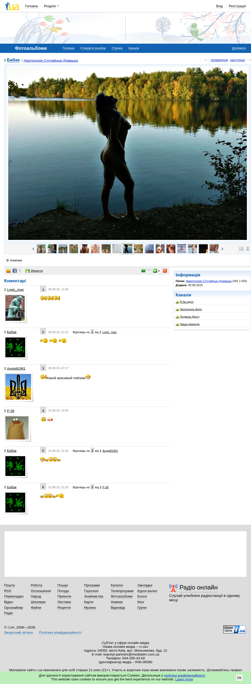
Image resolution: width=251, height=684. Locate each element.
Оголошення (41, 591)
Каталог (117, 585)
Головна (31, 6)
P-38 (9, 411)
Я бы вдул (184, 302)
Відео (8, 602)
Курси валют (147, 591)
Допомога (239, 48)
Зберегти (34, 271)
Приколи (64, 596)
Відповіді (118, 608)
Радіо (8, 613)
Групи (141, 608)
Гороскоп (91, 591)
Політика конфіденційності (60, 632)
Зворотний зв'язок (18, 632)
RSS (7, 591)
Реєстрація (237, 6)
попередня (219, 60)
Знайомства (93, 596)
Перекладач (13, 596)
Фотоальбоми (122, 596)
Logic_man (14, 290)
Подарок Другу (188, 316)
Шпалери (38, 602)
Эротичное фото (189, 309)
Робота (36, 585)
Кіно (140, 602)
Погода (63, 591)
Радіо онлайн (199, 587)
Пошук (62, 585)
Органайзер (13, 608)
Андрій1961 (14, 368)
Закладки (144, 585)
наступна (237, 60)
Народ (36, 596)
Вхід (219, 6)
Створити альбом (93, 48)
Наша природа (188, 324)
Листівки (64, 602)
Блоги (142, 596)
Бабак (13, 60)
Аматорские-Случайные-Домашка (51, 60)
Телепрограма (122, 591)
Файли (36, 608)
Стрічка (117, 48)
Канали (134, 48)
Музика (90, 608)
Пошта (9, 585)
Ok (239, 678)
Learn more (184, 679)
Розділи (50, 6)
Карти (88, 602)
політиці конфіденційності (184, 675)
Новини (117, 602)
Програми (92, 585)
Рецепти (64, 608)
